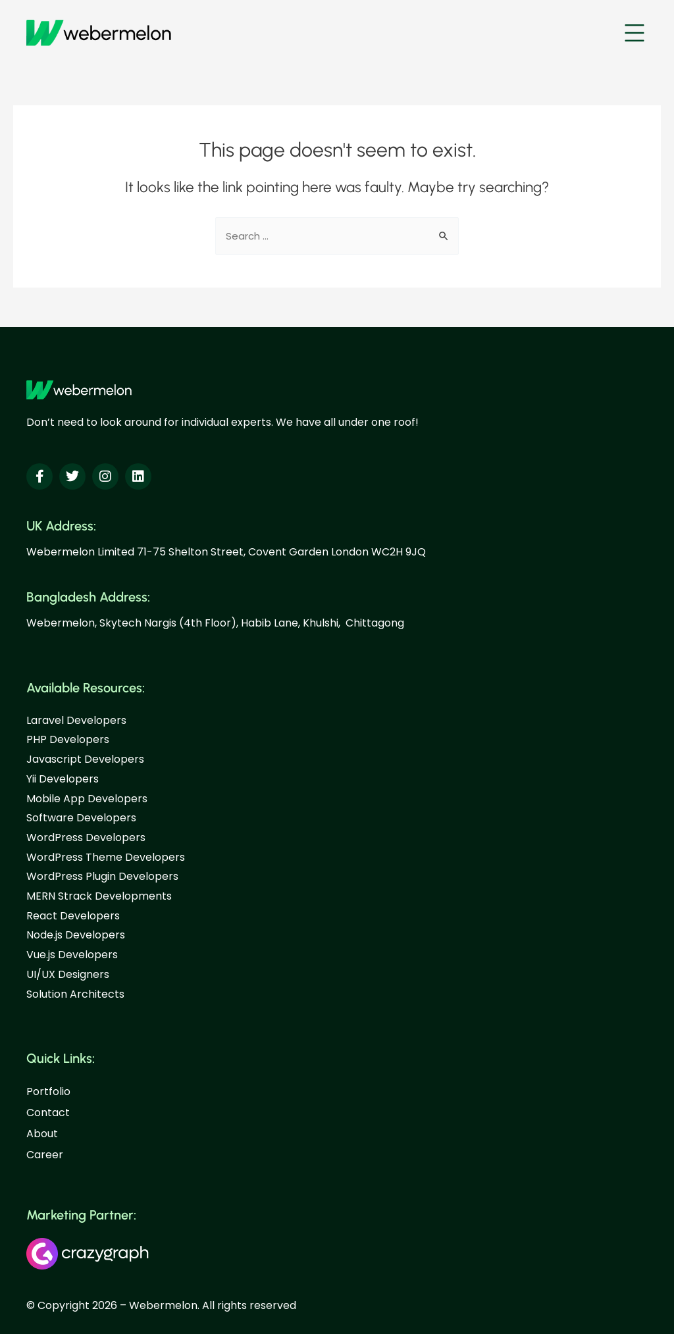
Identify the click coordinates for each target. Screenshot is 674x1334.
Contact (48, 1112)
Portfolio (48, 1091)
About (42, 1133)
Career (44, 1154)
